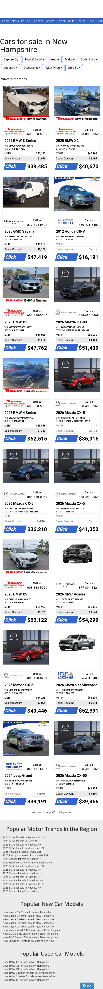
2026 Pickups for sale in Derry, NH (22, 851)
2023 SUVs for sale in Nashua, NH (22, 887)
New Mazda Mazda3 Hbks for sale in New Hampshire (32, 930)
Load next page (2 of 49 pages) (51, 812)
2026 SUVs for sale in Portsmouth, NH (24, 837)
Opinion (61, 21)
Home (5, 21)
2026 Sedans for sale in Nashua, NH (23, 859)
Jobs (91, 21)
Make (70, 59)
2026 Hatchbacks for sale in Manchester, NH (27, 862)
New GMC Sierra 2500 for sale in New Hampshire (30, 937)
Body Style (89, 59)
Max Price (54, 67)
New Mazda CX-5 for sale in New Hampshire (27, 912)
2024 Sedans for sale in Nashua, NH (23, 880)
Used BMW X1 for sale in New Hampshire (26, 969)
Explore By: (11, 59)
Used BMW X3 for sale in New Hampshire (26, 962)
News (15, 21)
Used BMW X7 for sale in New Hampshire (26, 980)
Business (38, 21)
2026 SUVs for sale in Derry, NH (20, 841)
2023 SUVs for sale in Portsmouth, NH (24, 884)
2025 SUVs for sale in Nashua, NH (22, 869)
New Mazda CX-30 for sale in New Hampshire (28, 923)
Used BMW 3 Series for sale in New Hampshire (29, 972)
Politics (25, 21)
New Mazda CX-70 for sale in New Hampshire (28, 926)
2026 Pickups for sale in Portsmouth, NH (25, 855)
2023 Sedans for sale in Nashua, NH (23, 891)
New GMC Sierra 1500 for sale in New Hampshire (30, 933)
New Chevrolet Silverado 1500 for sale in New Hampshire (28, 941)
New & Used (34, 59)
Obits (71, 21)
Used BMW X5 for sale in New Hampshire (26, 965)
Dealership (31, 67)
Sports (50, 21)
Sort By (74, 67)
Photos (81, 21)
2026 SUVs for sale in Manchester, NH (24, 848)
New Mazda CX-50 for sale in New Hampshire (28, 915)
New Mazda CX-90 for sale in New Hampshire (28, 919)
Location (10, 67)
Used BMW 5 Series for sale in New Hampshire (29, 976)
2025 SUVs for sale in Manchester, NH (24, 866)
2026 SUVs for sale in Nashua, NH (22, 844)
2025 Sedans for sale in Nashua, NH (23, 873)
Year (54, 59)
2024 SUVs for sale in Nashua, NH (22, 876)
